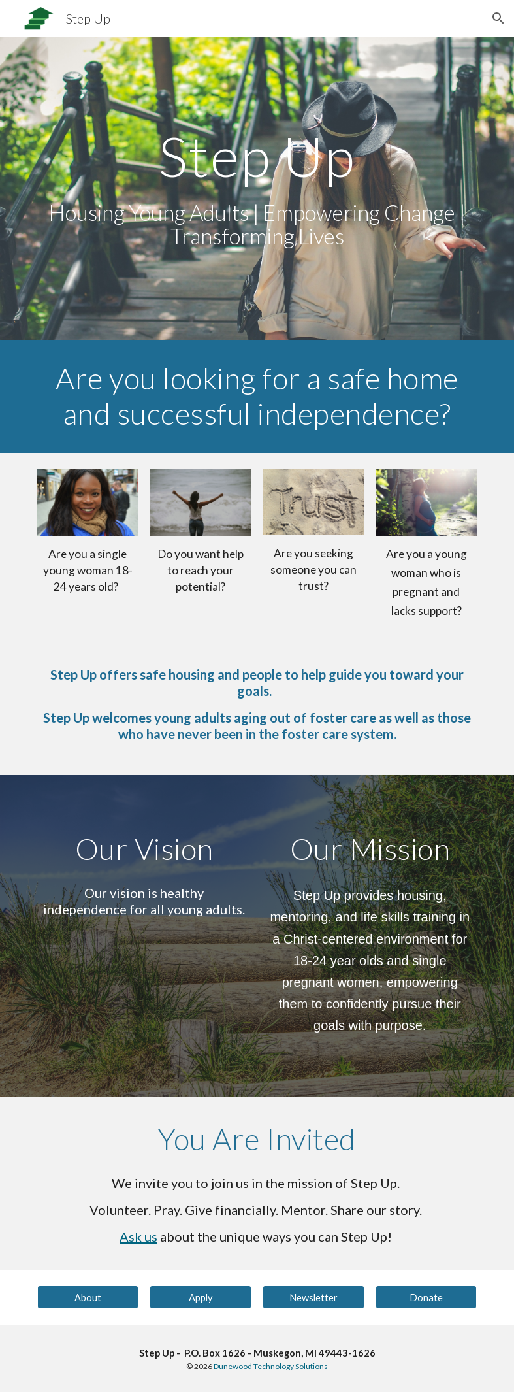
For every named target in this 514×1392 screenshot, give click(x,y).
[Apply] (200, 1297)
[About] (88, 1297)
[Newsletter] (313, 1297)
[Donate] (426, 1297)
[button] (498, 18)
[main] (257, 188)
